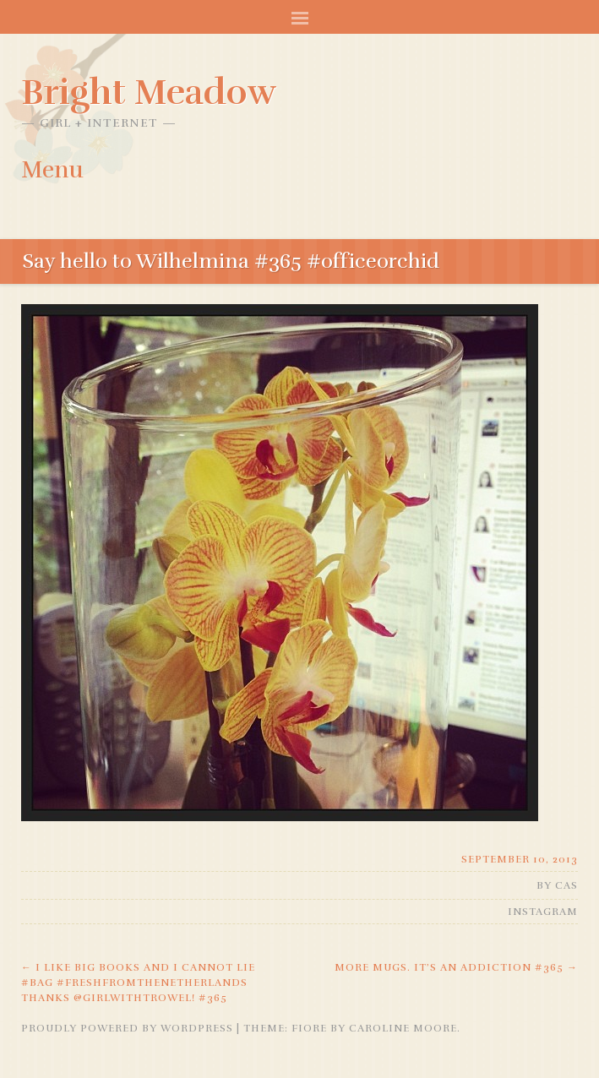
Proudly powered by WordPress (127, 1028)
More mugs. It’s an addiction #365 (456, 967)
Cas (566, 885)
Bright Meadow (148, 92)
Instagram (543, 911)
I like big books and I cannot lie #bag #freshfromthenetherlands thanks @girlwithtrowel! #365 (138, 982)
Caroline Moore (403, 1028)
